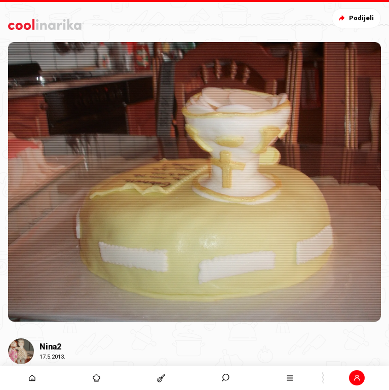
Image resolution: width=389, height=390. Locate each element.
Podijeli (355, 18)
